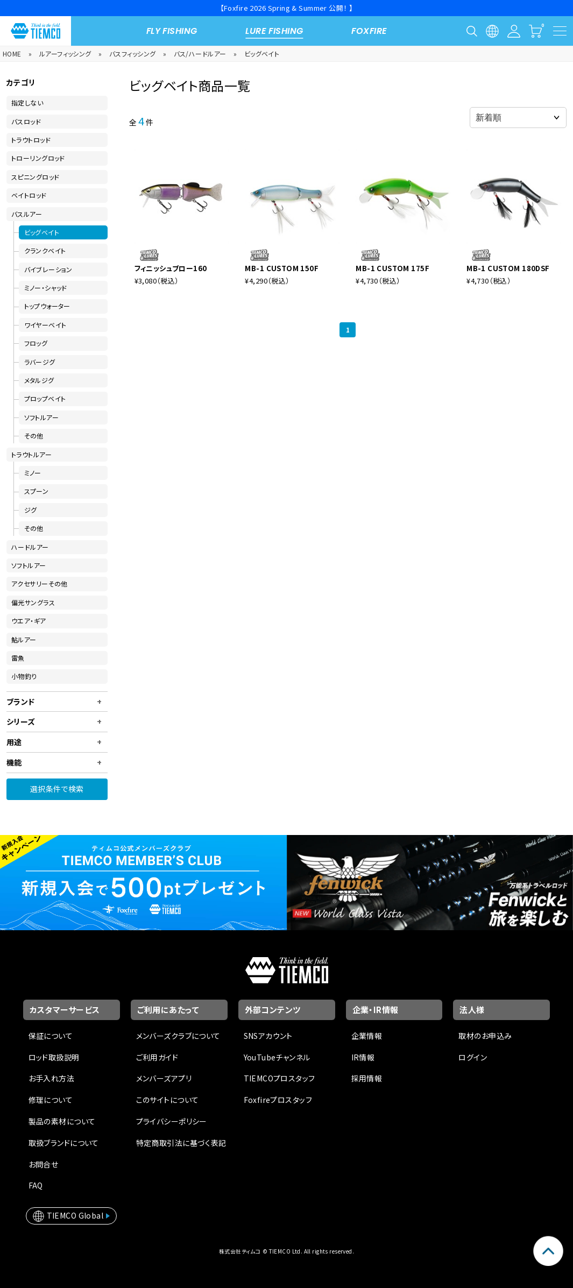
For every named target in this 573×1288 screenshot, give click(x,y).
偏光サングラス (33, 602)
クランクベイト (45, 250)
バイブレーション (48, 269)
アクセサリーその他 (39, 583)
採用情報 (367, 1078)
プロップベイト (45, 398)
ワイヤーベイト (45, 324)
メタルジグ (39, 380)
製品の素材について (62, 1121)
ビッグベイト (262, 53)
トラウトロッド (31, 139)
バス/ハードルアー (200, 53)
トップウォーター (47, 305)
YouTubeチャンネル (277, 1057)
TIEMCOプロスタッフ (279, 1078)
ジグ (30, 509)
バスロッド (26, 121)
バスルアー (26, 213)
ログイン (472, 1057)
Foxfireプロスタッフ (278, 1099)
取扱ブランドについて (64, 1142)
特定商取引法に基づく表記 (181, 1142)
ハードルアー (30, 546)
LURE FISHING (274, 31)
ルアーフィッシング (65, 53)
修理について (51, 1099)
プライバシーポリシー (171, 1121)
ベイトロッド (29, 195)
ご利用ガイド (157, 1057)
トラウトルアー (31, 454)
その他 (34, 435)
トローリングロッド (38, 157)
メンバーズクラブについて (178, 1035)
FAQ (36, 1185)
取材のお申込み (485, 1035)
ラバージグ (39, 361)
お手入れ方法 (52, 1078)
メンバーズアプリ (164, 1078)
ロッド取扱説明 (54, 1057)
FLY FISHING (171, 31)
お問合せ (44, 1164)
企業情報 (367, 1035)
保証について (51, 1035)
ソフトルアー (41, 417)
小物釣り (24, 676)
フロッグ (36, 343)
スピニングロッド (35, 176)
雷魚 (18, 657)
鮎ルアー (24, 639)
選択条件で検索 (57, 788)
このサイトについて (167, 1099)
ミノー (32, 472)
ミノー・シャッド (45, 287)
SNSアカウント (268, 1035)
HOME (12, 53)
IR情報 (363, 1057)
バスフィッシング (132, 53)
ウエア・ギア (28, 620)
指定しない (27, 102)
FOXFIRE (369, 31)
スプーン (36, 491)
